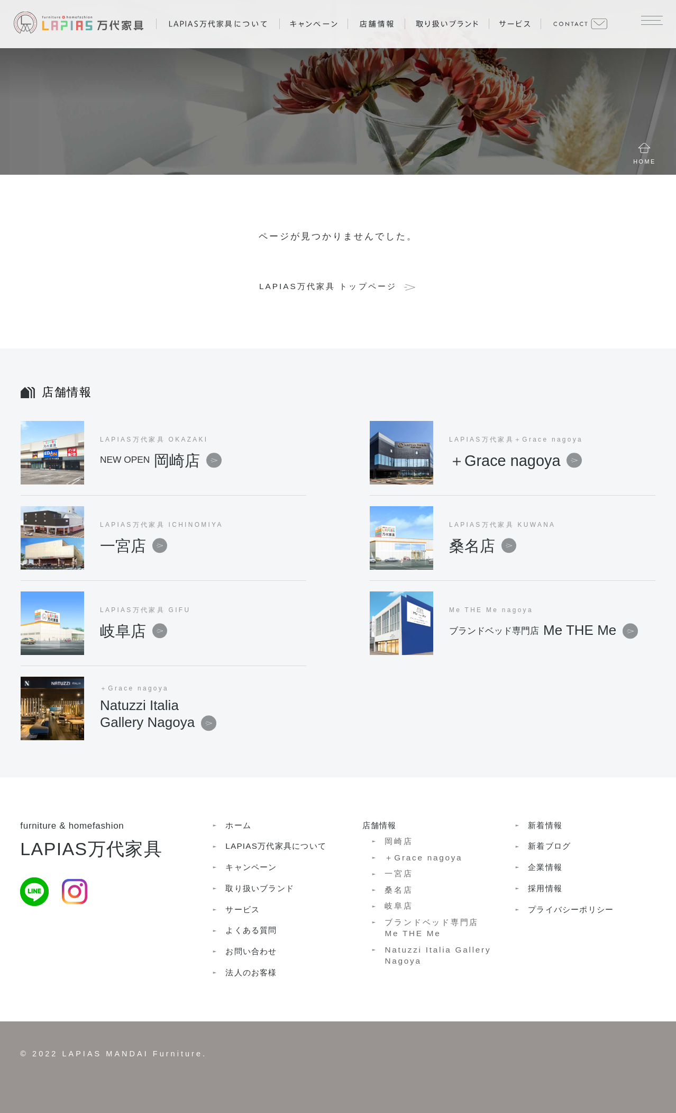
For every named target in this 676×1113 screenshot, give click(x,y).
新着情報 (545, 825)
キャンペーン (251, 867)
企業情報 (545, 867)
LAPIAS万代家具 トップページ (328, 286)
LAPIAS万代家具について (275, 845)
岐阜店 (133, 630)
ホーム (238, 825)
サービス (242, 909)
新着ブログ (549, 845)
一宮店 (133, 545)
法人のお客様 (251, 972)
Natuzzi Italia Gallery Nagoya (438, 955)
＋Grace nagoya (515, 460)
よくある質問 (251, 930)
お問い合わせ (251, 951)
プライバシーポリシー (571, 909)
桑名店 (482, 545)
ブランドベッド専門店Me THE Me (432, 928)
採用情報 (545, 888)
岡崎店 (161, 460)
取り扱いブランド (259, 888)
